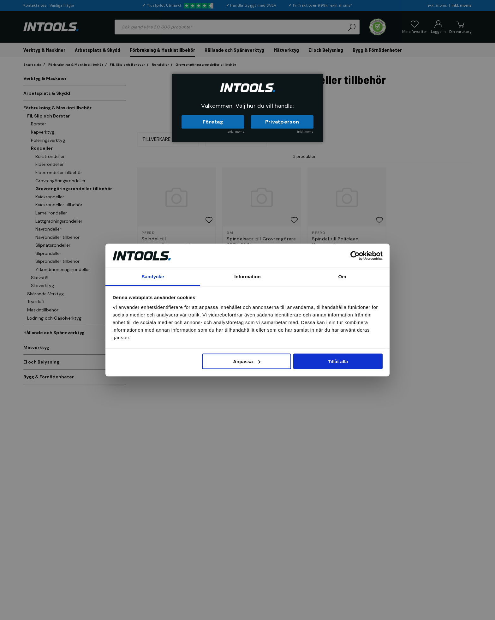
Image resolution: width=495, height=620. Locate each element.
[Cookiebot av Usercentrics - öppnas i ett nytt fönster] (355, 255)
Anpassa (246, 361)
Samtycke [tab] (153, 276)
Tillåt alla (338, 361)
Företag (213, 121)
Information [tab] (247, 276)
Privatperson (282, 121)
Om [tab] (342, 276)
